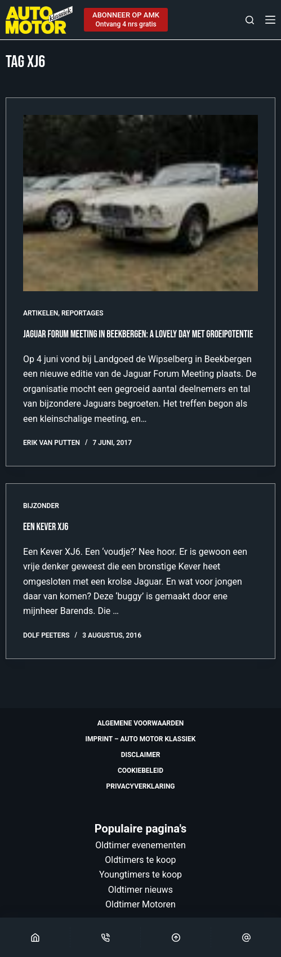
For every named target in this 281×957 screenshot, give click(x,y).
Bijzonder (41, 506)
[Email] (246, 937)
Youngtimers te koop (140, 874)
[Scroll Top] (176, 937)
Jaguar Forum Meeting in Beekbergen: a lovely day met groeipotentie (138, 334)
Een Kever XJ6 (45, 527)
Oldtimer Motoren (140, 904)
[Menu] (270, 20)
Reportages (82, 313)
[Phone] (105, 937)
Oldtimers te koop (140, 859)
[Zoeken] (250, 20)
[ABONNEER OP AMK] (126, 20)
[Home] (35, 937)
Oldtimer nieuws (140, 889)
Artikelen (40, 313)
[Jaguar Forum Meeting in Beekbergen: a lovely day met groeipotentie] (140, 203)
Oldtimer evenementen (140, 845)
